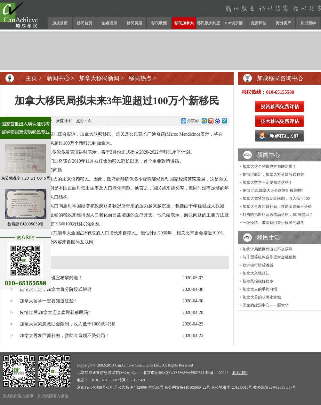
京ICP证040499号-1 (93, 387)
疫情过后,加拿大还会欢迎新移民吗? (55, 312)
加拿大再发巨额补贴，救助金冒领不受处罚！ (64, 335)
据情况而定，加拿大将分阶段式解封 (56, 289)
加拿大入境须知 (256, 273)
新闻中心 (58, 78)
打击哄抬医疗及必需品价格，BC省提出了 (278, 214)
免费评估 (258, 23)
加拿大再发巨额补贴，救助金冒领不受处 (277, 206)
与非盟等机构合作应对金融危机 (269, 257)
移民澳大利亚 (208, 23)
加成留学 (308, 23)
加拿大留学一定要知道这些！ (49, 301)
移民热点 (140, 78)
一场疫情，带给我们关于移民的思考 (273, 222)
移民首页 (84, 23)
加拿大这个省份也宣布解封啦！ (269, 166)
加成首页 (60, 23)
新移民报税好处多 (258, 281)
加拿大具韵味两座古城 (262, 297)
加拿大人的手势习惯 (260, 289)
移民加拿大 (184, 23)
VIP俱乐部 (234, 23)
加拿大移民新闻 (99, 78)
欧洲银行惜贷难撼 (258, 265)
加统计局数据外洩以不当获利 (268, 249)
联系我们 (240, 372)
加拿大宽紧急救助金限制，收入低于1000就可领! (68, 324)
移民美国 (134, 23)
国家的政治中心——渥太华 (266, 305)
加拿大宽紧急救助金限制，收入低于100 (276, 198)
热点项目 (109, 23)
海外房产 (283, 23)
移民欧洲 (159, 23)
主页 (31, 78)
